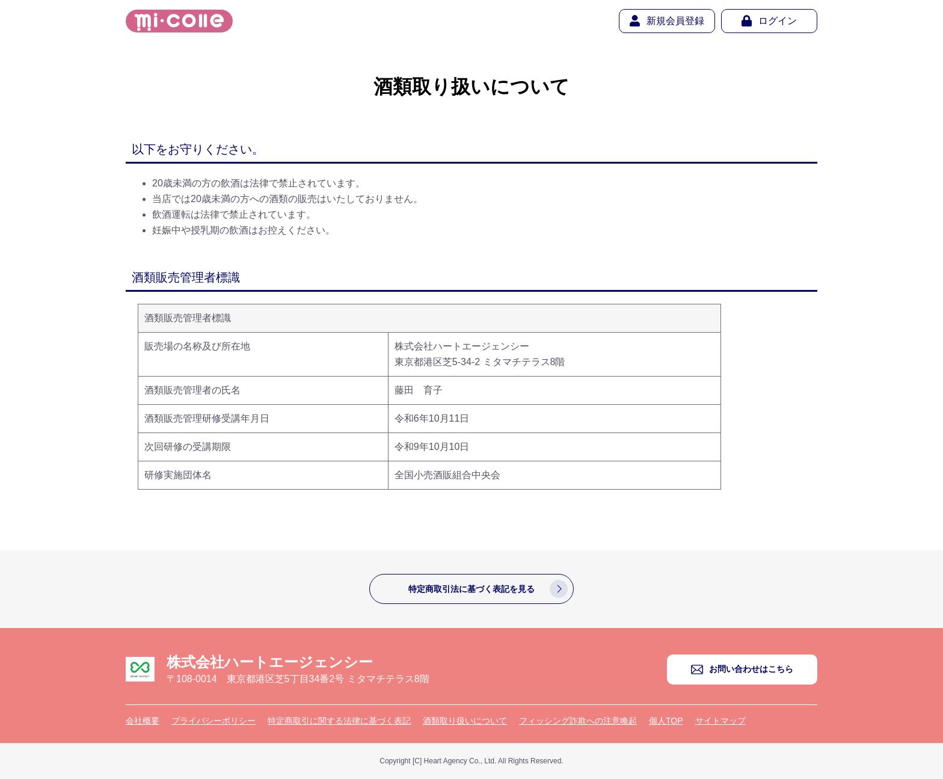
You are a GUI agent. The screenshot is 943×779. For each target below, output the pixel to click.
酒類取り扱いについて (465, 720)
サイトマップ (720, 720)
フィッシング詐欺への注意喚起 (578, 720)
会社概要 (142, 720)
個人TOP (666, 720)
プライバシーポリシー (213, 720)
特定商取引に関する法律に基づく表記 (339, 720)
